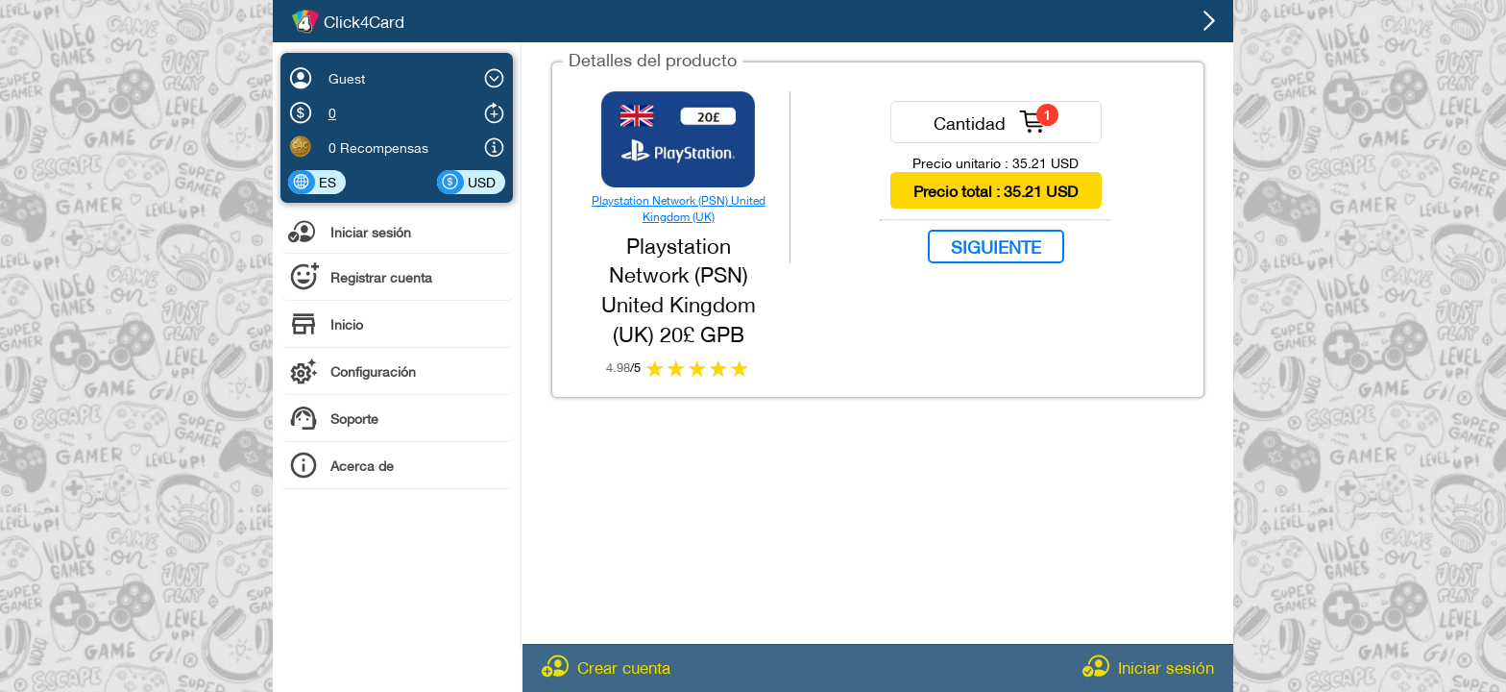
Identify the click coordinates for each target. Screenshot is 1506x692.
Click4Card (364, 21)
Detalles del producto (653, 58)
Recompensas (384, 147)
